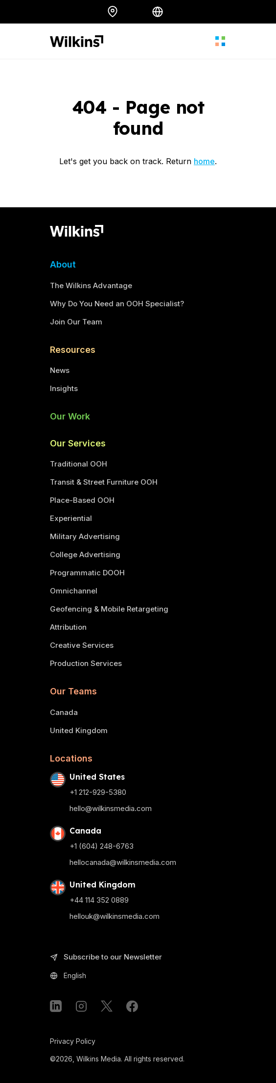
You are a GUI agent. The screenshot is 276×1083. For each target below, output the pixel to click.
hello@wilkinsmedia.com (110, 808)
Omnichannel (73, 590)
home (204, 161)
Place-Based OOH (82, 500)
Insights (64, 388)
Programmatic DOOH (87, 572)
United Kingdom (79, 730)
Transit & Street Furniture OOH (104, 482)
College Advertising (85, 554)
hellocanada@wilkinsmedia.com (122, 862)
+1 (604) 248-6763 (101, 846)
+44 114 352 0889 (99, 900)
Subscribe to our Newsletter (106, 957)
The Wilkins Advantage (91, 285)
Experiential (71, 518)
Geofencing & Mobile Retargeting (109, 609)
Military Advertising (85, 536)
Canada (64, 712)
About (63, 264)
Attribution (68, 627)
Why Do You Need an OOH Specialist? (117, 303)
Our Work (70, 416)
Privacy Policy (72, 1041)
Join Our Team (76, 321)
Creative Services (82, 645)
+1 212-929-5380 (97, 792)
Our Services (78, 443)
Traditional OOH (78, 463)
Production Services (86, 663)
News (59, 370)
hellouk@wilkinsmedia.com (114, 916)
